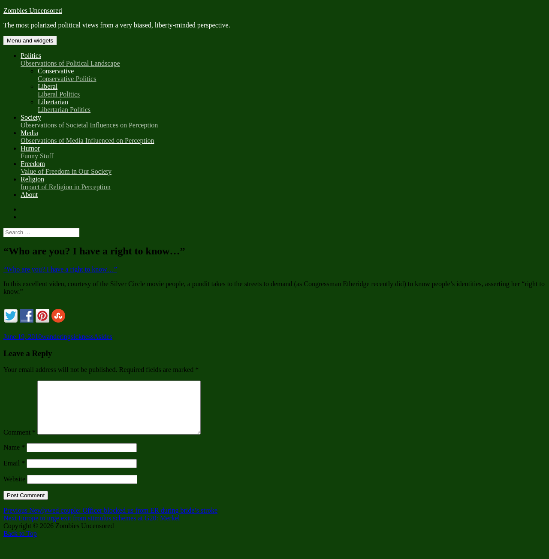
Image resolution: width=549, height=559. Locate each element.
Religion (283, 183)
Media (283, 137)
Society (283, 121)
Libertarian (292, 106)
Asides (103, 336)
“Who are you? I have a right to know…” (60, 269)
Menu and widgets (30, 40)
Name (14, 457)
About (29, 194)
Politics (283, 59)
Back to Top (20, 543)
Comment (19, 442)
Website (14, 489)
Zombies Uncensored (32, 10)
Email (14, 473)
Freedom (283, 167)
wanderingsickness (68, 336)
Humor (283, 152)
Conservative (292, 75)
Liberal (292, 90)
